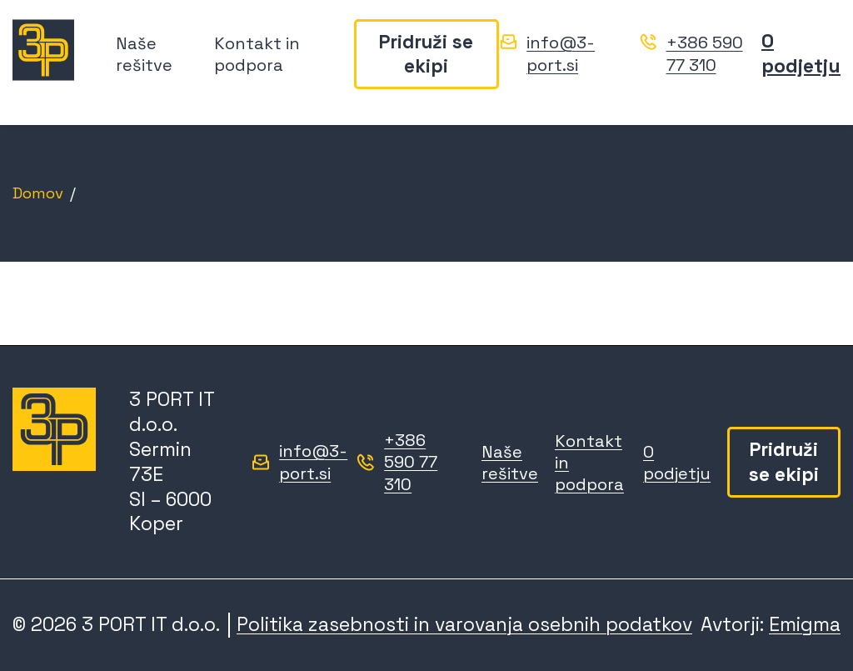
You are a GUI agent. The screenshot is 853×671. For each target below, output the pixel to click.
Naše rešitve (144, 55)
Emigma (805, 624)
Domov (37, 193)
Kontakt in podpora (257, 55)
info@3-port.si (560, 55)
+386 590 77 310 (704, 55)
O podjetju (801, 54)
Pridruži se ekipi (426, 55)
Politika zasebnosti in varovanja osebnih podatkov (464, 624)
